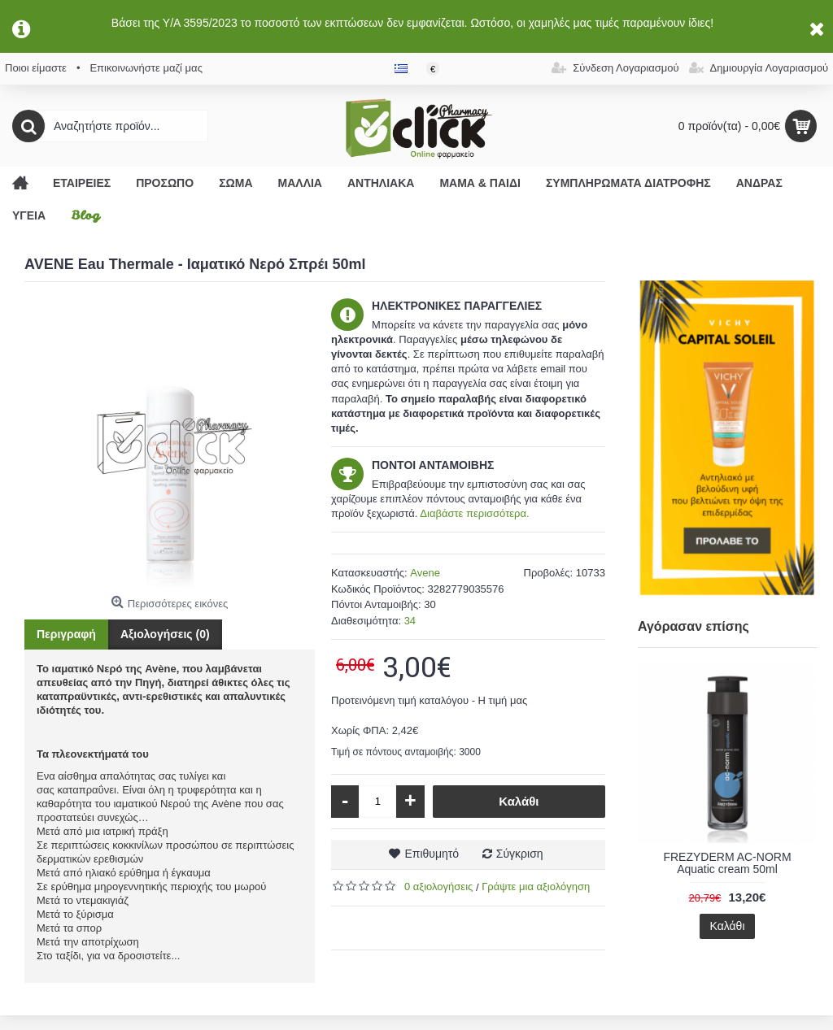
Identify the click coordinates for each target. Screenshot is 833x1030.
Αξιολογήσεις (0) (165, 634)
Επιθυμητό (431, 853)
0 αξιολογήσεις (438, 886)
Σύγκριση (519, 853)
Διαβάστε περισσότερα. (474, 513)
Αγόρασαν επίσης (693, 626)
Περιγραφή (66, 634)
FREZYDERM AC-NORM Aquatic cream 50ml (727, 863)
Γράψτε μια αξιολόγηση (536, 886)
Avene (425, 573)
